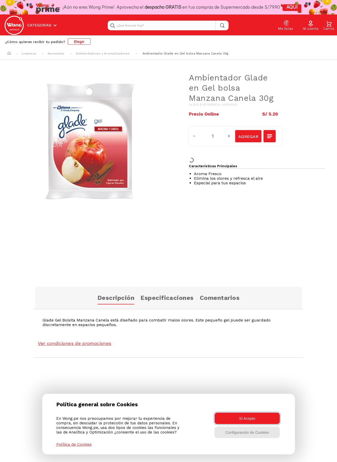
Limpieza (29, 53)
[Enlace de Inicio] (9, 54)
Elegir (79, 42)
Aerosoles (56, 53)
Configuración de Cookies (247, 432)
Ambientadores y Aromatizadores (103, 53)
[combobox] (168, 25)
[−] (197, 136)
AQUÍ (292, 7)
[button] (310, 26)
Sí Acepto (247, 418)
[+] (232, 136)
